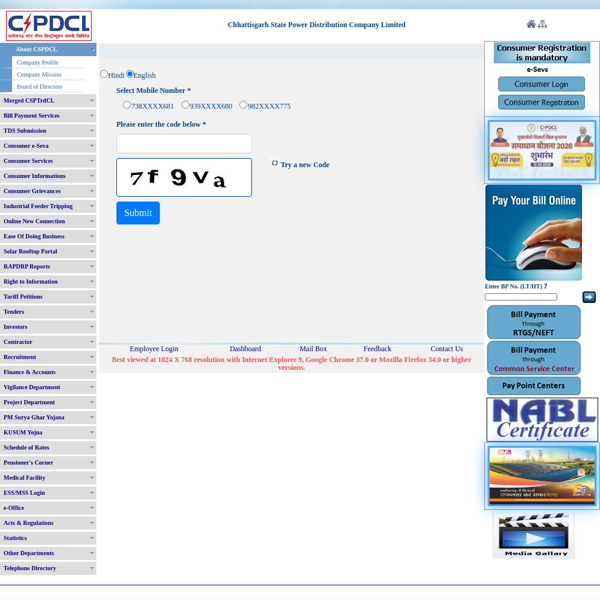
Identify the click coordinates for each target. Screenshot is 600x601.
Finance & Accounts (29, 372)
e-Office (14, 507)
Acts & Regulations (29, 523)
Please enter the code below (161, 125)
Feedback (377, 349)
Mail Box (313, 349)
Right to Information (30, 281)
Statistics (15, 538)
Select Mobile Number (153, 91)
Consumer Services (28, 160)
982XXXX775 (269, 106)
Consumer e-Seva (26, 145)
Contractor (18, 342)
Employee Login (154, 349)
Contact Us (447, 349)
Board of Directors (39, 86)
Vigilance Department (32, 387)
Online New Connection (34, 221)
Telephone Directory (30, 568)
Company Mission (39, 74)
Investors (15, 326)
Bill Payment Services (32, 115)
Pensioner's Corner (29, 462)
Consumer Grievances (32, 191)
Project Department (29, 402)
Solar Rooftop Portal (30, 251)
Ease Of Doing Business (34, 236)
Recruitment (20, 357)
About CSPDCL (36, 49)
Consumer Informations (35, 176)
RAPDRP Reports (27, 266)
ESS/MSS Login (24, 492)
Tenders (14, 311)
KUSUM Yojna (23, 432)
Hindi (116, 76)
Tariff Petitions (23, 296)
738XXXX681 (152, 106)
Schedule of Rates (26, 447)
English (145, 76)
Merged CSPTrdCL (29, 100)
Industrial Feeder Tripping (38, 206)
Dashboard (245, 349)
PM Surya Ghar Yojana (34, 417)
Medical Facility (24, 477)
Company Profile (37, 62)
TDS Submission (25, 130)
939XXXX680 (211, 106)
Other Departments (29, 553)
